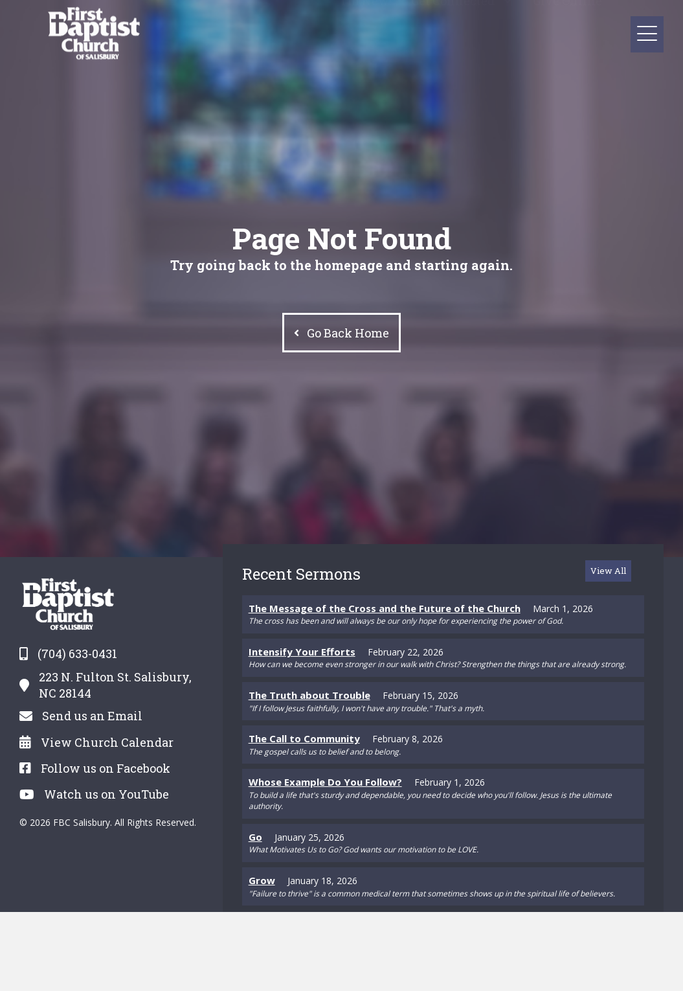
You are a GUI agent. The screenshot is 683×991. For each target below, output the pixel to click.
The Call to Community (304, 738)
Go (255, 836)
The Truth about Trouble (309, 695)
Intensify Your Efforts (302, 651)
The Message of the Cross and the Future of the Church (385, 608)
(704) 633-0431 (77, 653)
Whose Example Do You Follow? (325, 781)
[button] (507, 12)
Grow (262, 880)
